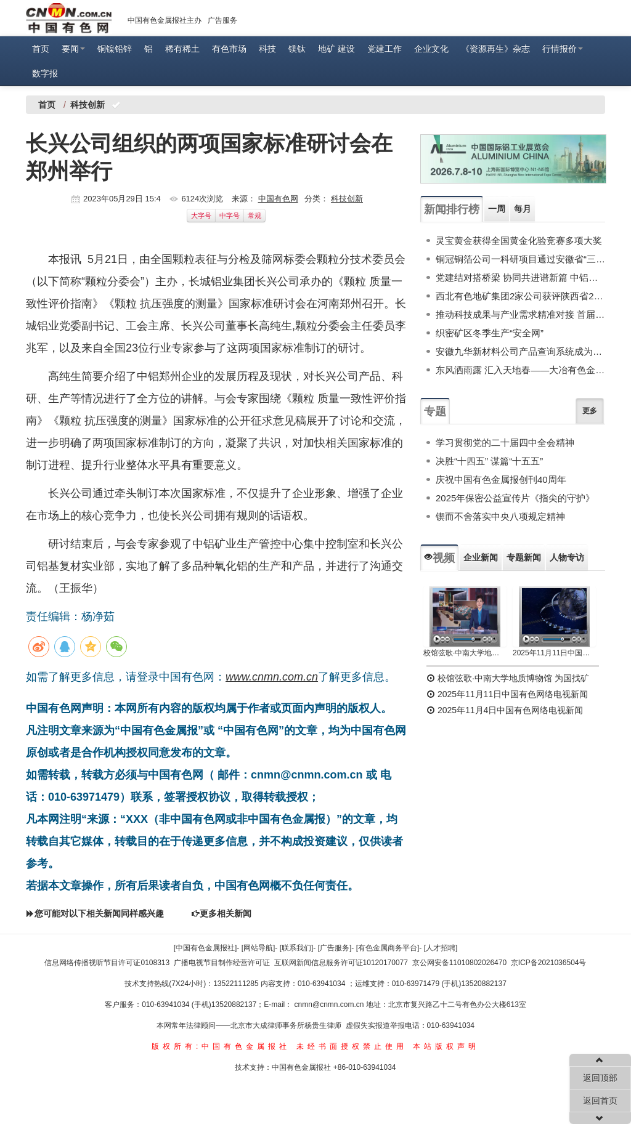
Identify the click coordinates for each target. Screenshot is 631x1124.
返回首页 (600, 1101)
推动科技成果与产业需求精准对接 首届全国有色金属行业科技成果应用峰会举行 (520, 314)
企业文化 (431, 49)
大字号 (201, 215)
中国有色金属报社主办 (165, 20)
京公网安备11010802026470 (459, 962)
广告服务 (222, 20)
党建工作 (384, 49)
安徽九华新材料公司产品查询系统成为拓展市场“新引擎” (520, 351)
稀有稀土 (182, 49)
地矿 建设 (336, 49)
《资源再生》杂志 (495, 49)
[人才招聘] (441, 948)
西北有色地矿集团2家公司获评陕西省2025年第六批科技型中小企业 (520, 296)
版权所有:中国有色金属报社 (221, 1046)
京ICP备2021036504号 (549, 962)
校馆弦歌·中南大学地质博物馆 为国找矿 (507, 678)
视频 (439, 558)
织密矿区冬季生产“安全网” (489, 333)
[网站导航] (258, 948)
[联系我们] (297, 948)
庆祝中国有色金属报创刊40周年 (501, 479)
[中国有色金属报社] (205, 948)
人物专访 (567, 557)
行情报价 (562, 49)
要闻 (73, 49)
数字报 (45, 73)
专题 (435, 411)
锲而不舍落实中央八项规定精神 (500, 516)
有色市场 (229, 49)
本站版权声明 (446, 1046)
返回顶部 (600, 1078)
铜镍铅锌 (114, 49)
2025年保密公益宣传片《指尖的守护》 (515, 498)
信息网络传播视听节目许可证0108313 (106, 962)
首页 (40, 49)
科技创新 (347, 198)
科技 (267, 49)
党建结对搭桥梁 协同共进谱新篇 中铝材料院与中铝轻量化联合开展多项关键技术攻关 (520, 277)
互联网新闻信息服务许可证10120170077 (341, 962)
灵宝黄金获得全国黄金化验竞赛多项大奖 (519, 240)
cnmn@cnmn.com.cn (330, 1004)
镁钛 (297, 49)
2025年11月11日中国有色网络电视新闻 (554, 653)
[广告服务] (335, 948)
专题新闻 (524, 557)
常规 (254, 215)
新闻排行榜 (451, 209)
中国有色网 (278, 198)
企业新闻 (480, 557)
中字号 (229, 215)
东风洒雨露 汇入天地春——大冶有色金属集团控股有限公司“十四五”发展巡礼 (520, 370)
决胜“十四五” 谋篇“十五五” (489, 461)
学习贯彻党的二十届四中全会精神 (505, 442)
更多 (589, 410)
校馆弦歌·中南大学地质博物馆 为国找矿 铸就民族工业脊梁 (465, 653)
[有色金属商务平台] (388, 948)
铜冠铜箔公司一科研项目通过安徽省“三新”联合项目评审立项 (520, 259)
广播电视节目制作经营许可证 (222, 962)
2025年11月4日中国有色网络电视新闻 (504, 710)
